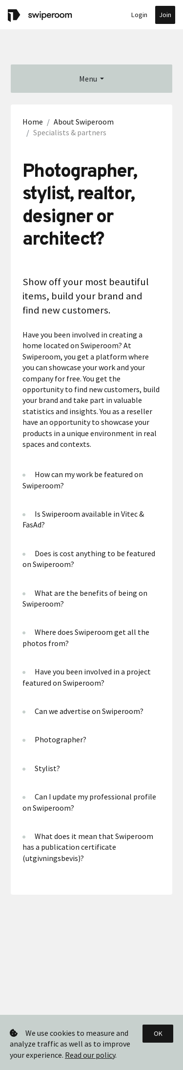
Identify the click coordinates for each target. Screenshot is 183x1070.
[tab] (91, 480)
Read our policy (90, 1055)
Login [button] (139, 14)
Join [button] (165, 14)
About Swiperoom (84, 121)
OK (158, 1033)
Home (32, 121)
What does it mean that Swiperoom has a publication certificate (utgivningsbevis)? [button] (87, 847)
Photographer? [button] (60, 739)
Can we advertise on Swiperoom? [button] (89, 711)
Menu (88, 79)
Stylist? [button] (47, 768)
